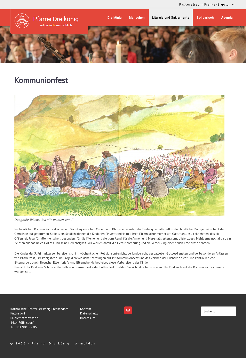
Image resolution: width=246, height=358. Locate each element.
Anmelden (85, 343)
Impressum (87, 318)
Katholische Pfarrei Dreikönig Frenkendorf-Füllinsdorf (49, 20)
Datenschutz (89, 313)
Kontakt (85, 309)
